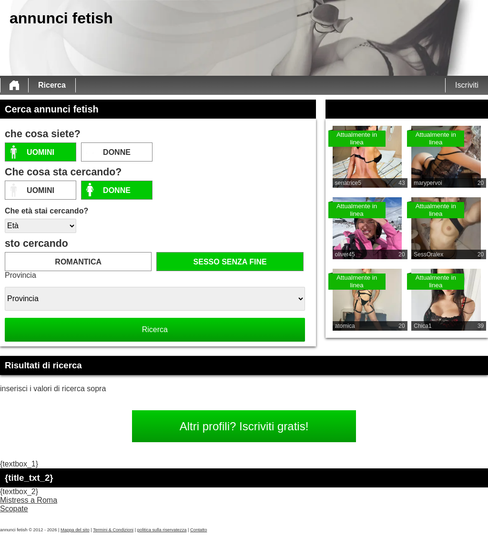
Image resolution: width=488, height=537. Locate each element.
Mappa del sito (75, 529)
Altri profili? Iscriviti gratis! (244, 426)
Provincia (20, 275)
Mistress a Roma (28, 500)
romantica (78, 262)
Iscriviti (466, 85)
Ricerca (52, 85)
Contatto (198, 529)
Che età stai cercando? (46, 211)
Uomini (40, 152)
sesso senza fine (230, 262)
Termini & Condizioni (113, 529)
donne (117, 152)
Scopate (14, 509)
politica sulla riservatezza (162, 529)
